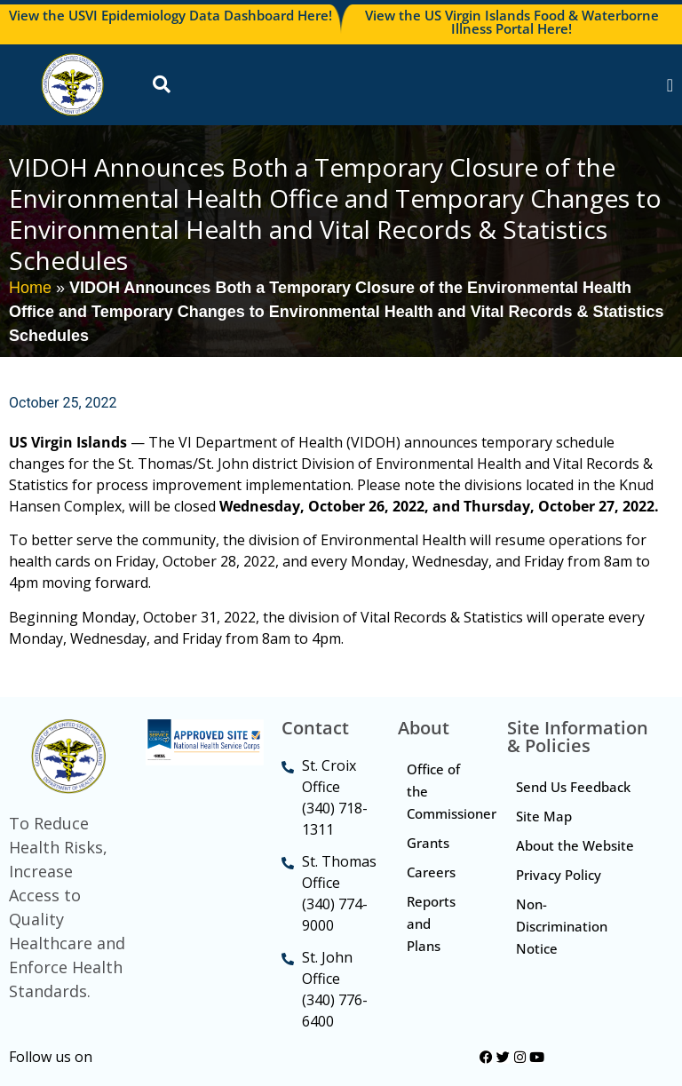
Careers (431, 872)
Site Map (544, 816)
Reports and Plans (431, 923)
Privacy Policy (558, 875)
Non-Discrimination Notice (561, 926)
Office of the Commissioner (448, 791)
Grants (428, 843)
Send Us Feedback (573, 787)
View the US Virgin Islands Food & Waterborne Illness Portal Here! (512, 21)
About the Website (575, 845)
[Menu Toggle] (670, 85)
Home (30, 288)
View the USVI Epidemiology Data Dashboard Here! (170, 15)
